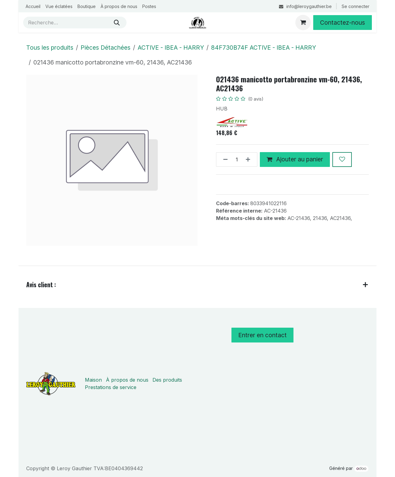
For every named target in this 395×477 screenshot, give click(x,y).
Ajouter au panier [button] (295, 159)
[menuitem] (33, 6)
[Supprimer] (223, 159)
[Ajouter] (250, 159)
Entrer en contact (262, 335)
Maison (93, 380)
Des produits (167, 380)
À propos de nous (127, 380)
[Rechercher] (117, 22)
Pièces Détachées (106, 47)
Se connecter (355, 6)
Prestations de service (110, 387)
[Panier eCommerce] (303, 22)
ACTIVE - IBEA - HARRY (171, 47)
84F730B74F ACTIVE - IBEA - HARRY (263, 47)
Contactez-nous (342, 22)
